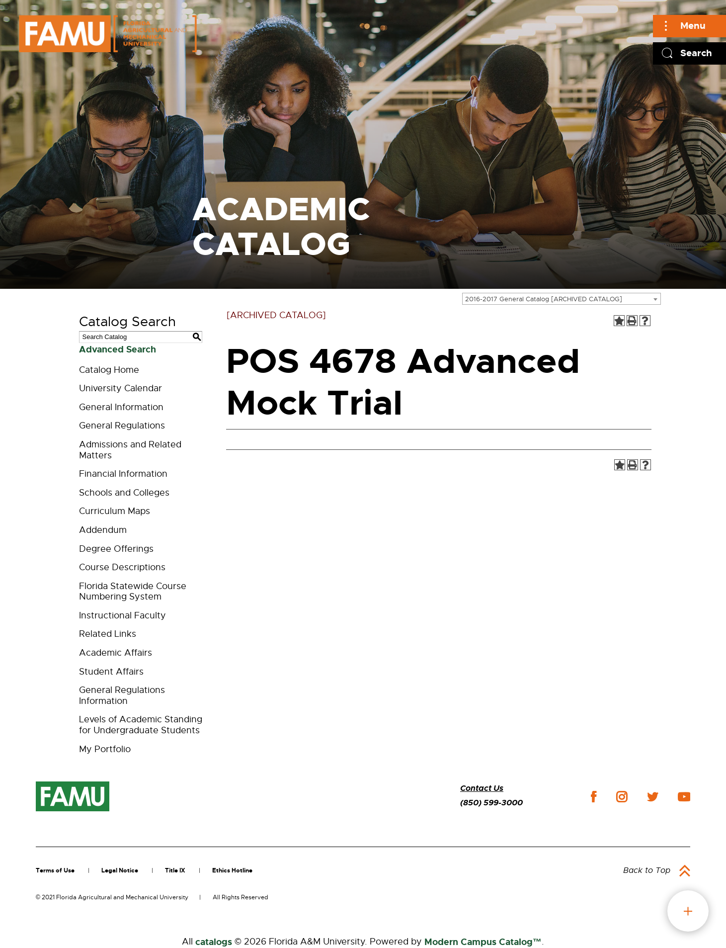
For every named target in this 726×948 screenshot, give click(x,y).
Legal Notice (119, 870)
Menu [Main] (693, 25)
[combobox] (561, 299)
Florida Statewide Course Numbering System (132, 592)
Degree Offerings (116, 548)
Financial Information (123, 473)
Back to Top (646, 870)
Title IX (175, 870)
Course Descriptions (122, 567)
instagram (621, 796)
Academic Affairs (115, 652)
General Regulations (122, 425)
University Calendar (120, 388)
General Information (121, 407)
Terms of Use (55, 870)
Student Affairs (111, 671)
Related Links (107, 633)
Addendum (103, 529)
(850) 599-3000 (491, 802)
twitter (652, 796)
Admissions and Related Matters (130, 450)
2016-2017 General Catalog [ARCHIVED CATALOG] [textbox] (543, 299)
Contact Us (481, 788)
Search (696, 53)
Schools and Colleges (124, 492)
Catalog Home (109, 369)
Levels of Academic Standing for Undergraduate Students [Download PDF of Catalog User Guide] (140, 725)
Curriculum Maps (114, 511)
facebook (593, 796)
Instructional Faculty (122, 615)
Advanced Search (117, 349)
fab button (688, 911)
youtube (684, 796)
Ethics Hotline (232, 870)
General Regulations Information (122, 695)
